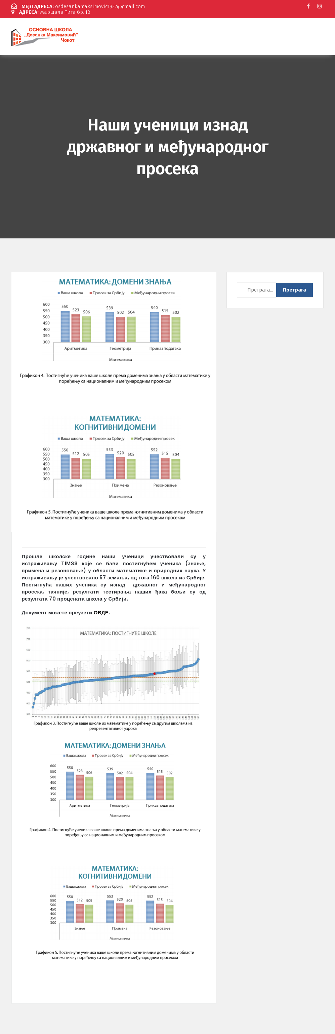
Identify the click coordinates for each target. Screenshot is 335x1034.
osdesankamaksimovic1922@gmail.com (78, 6)
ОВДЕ (101, 612)
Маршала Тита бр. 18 (50, 12)
